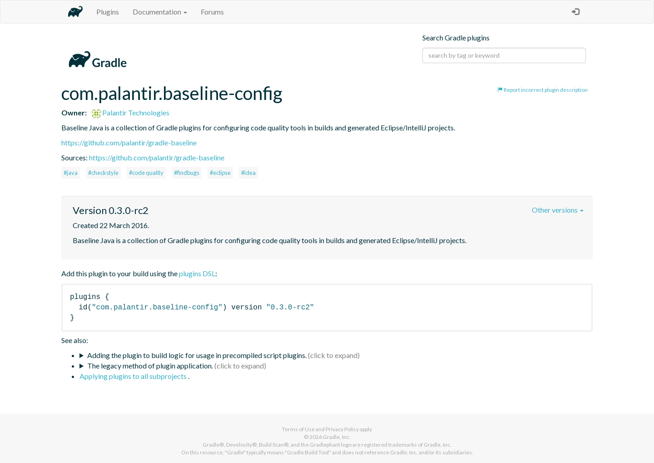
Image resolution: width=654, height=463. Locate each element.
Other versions (558, 209)
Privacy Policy (342, 429)
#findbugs (186, 172)
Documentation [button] (160, 11)
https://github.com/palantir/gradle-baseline (129, 142)
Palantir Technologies (130, 112)
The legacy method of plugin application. (150, 365)
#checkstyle (103, 172)
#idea (248, 172)
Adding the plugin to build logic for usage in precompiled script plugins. (197, 355)
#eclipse (220, 172)
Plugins (107, 11)
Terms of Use (298, 429)
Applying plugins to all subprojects (133, 376)
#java (71, 172)
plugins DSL (197, 273)
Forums (212, 11)
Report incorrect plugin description (542, 89)
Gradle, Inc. (337, 436)
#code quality (146, 172)
